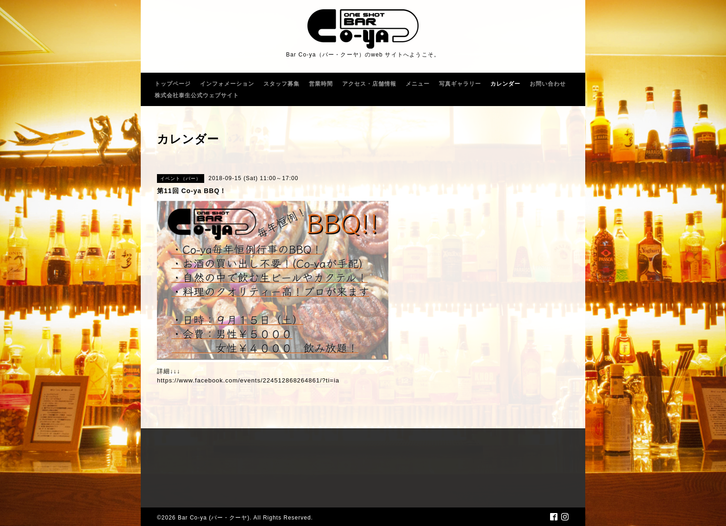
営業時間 (321, 84)
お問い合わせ (548, 84)
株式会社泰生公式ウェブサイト (197, 95)
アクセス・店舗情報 (369, 84)
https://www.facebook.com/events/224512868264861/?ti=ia (248, 380)
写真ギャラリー (460, 84)
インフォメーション (227, 84)
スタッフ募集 (281, 84)
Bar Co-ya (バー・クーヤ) (214, 517)
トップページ (173, 84)
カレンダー (505, 84)
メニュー (418, 84)
